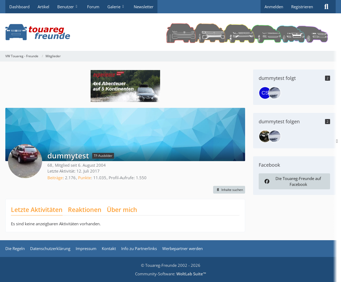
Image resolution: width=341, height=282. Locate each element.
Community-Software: (170, 273)
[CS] (265, 93)
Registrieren (302, 6)
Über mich (122, 209)
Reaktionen (85, 209)
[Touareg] (265, 136)
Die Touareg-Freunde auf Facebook (292, 181)
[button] (229, 190)
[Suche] (326, 6)
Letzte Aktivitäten (37, 209)
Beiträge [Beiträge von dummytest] (55, 177)
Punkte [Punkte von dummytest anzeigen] (84, 177)
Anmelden (274, 6)
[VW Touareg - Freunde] (170, 32)
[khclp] (274, 93)
